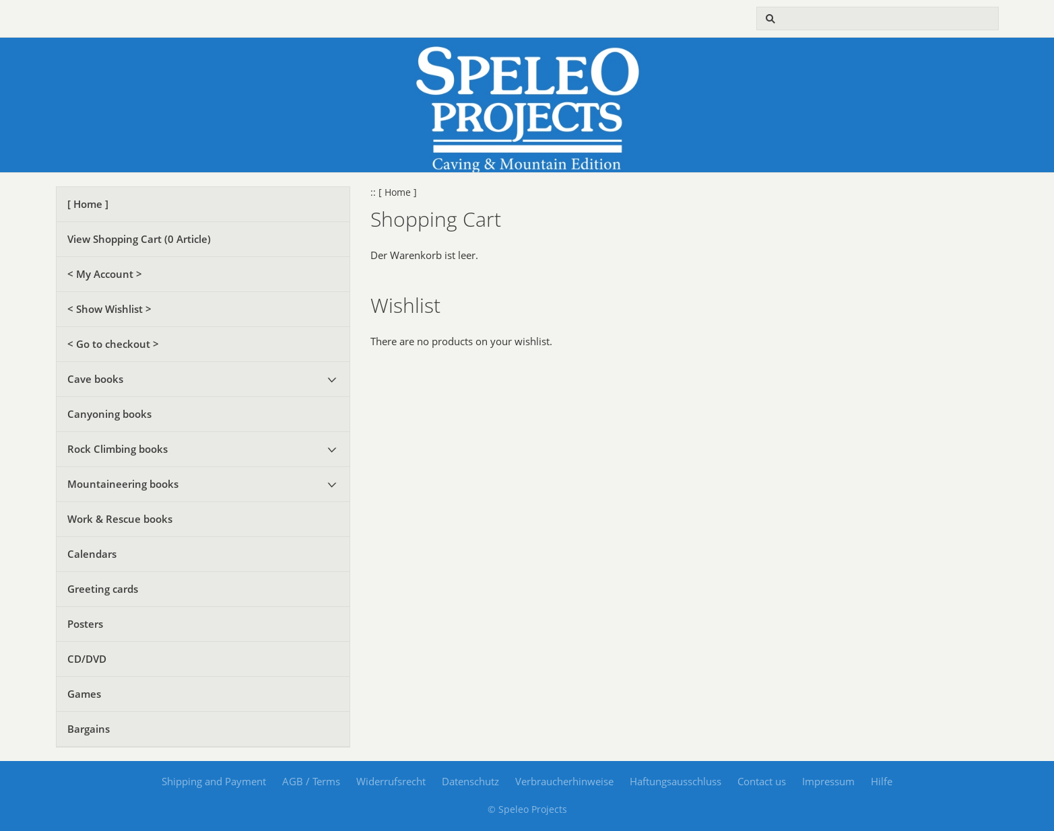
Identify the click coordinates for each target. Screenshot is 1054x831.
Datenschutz (470, 781)
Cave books (95, 379)
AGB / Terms (311, 781)
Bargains (88, 728)
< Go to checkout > (113, 344)
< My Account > (104, 274)
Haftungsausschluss (675, 781)
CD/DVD (86, 658)
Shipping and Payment (214, 781)
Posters (85, 623)
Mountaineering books (122, 484)
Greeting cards (102, 588)
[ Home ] (87, 204)
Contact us (761, 781)
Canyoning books (109, 414)
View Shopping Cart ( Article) (139, 239)
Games (84, 693)
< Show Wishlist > (109, 309)
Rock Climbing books (117, 449)
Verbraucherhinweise (564, 781)
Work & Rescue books (119, 519)
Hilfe (881, 781)
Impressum (828, 781)
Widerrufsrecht (391, 781)
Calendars (92, 554)
